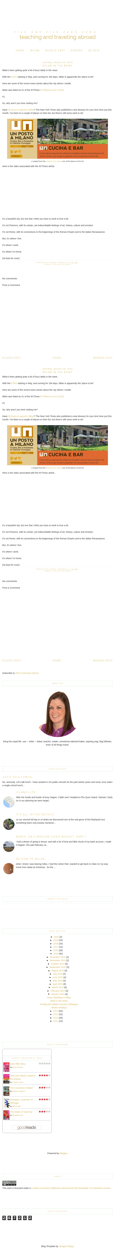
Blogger (63, 1153)
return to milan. (31, 859)
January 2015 (57, 994)
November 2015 (58, 960)
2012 (55, 1018)
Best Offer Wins (18, 1064)
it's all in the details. (35, 814)
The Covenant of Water (21, 1088)
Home (20, 50)
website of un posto (53, 161)
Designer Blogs (66, 1246)
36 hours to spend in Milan (21, 110)
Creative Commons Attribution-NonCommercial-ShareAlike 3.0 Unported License (70, 1188)
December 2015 (58, 957)
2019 (55, 940)
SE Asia (94, 50)
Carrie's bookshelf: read (27, 1058)
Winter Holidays (59, 1007)
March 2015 (57, 987)
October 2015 (57, 964)
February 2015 (58, 991)
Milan (35, 50)
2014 (55, 1011)
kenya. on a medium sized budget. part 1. (51, 836)
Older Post (11, 357)
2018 (55, 943)
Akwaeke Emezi (17, 1115)
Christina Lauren (18, 1082)
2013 (55, 1014)
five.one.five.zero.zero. (57, 32)
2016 (55, 950)
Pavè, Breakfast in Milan (59, 997)
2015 (55, 953)
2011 (55, 1021)
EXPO (14, 77)
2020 (56, 937)
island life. (26, 792)
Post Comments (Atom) (27, 673)
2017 (55, 947)
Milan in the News (59, 1001)
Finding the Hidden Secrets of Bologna (59, 1004)
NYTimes (66, 264)
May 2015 (57, 980)
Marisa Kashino (17, 1067)
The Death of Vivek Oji (21, 1112)
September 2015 (57, 967)
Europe (77, 50)
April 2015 (58, 984)
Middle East (55, 50)
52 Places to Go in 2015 (52, 90)
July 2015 (57, 974)
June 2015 (58, 977)
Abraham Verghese (19, 1091)
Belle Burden (16, 1106)
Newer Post (103, 357)
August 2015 (58, 970)
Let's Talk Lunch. (18, 777)
